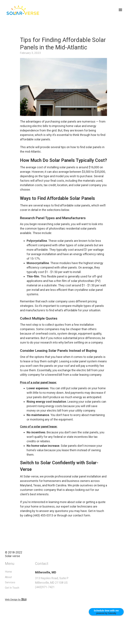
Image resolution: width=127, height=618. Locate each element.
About (16, 577)
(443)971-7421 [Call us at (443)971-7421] (53, 587)
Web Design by (24, 599)
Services (18, 582)
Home (16, 571)
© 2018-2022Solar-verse (21, 554)
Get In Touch (20, 587)
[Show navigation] (119, 9)
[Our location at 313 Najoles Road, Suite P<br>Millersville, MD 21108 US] (63, 580)
